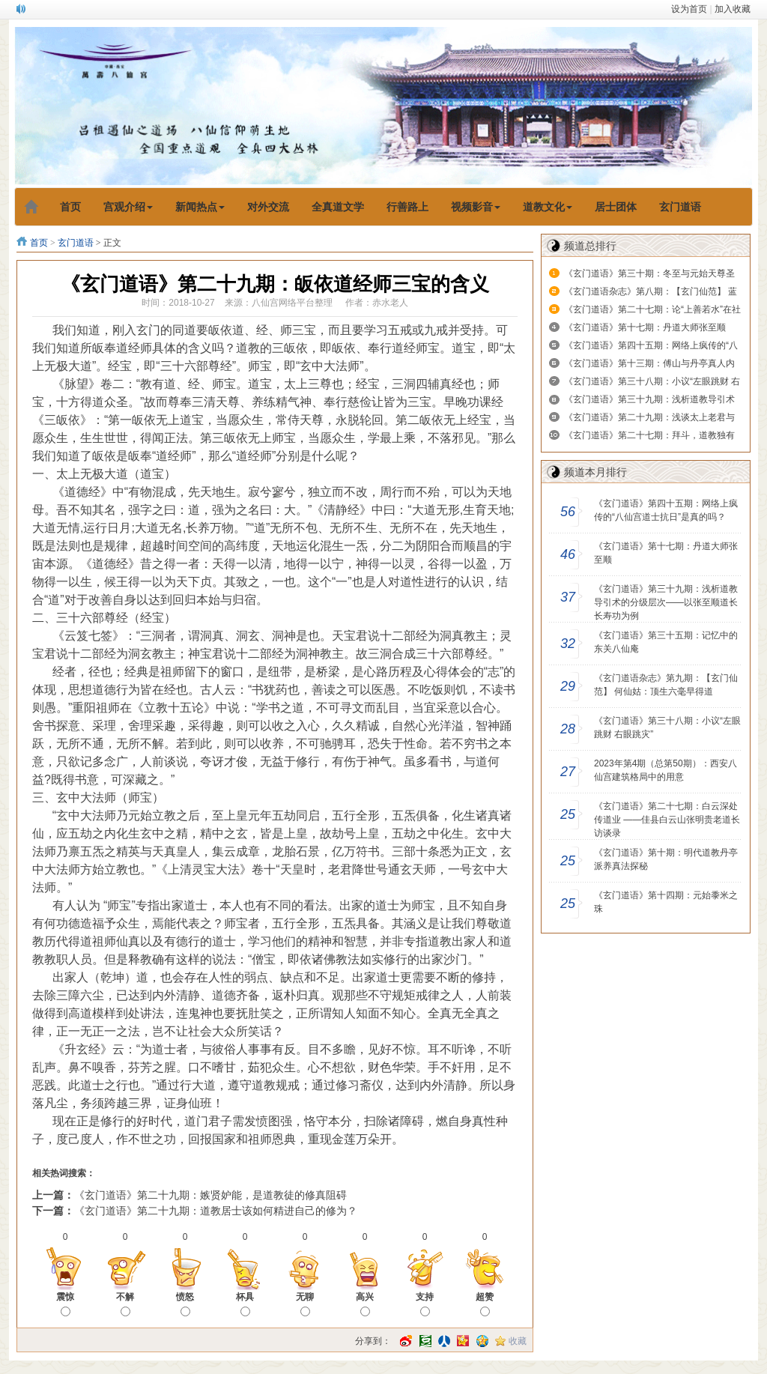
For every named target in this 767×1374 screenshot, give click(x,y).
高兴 (365, 1304)
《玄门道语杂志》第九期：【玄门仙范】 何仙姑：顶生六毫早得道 (666, 685)
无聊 (305, 1304)
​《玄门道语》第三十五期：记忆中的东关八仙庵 (666, 642)
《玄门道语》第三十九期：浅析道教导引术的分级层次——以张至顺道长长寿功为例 (666, 602)
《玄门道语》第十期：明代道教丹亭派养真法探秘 (666, 859)
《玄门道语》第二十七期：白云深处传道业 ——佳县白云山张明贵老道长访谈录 (667, 819)
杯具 (245, 1304)
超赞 (485, 1304)
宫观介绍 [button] (128, 207)
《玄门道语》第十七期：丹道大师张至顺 (645, 327)
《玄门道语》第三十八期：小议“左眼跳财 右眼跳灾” (667, 727)
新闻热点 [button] (200, 207)
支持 (425, 1304)
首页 (39, 242)
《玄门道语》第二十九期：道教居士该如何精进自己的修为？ (215, 1211)
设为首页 (689, 9)
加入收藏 (733, 9)
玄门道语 (76, 242)
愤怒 (185, 1304)
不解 (125, 1304)
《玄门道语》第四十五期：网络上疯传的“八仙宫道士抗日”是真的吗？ (666, 510)
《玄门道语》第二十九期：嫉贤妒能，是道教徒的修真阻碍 (210, 1195)
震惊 (65, 1304)
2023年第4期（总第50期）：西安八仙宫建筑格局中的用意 (665, 770)
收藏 (518, 1341)
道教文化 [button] (547, 207)
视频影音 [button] (475, 207)
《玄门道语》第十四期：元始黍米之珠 (666, 902)
